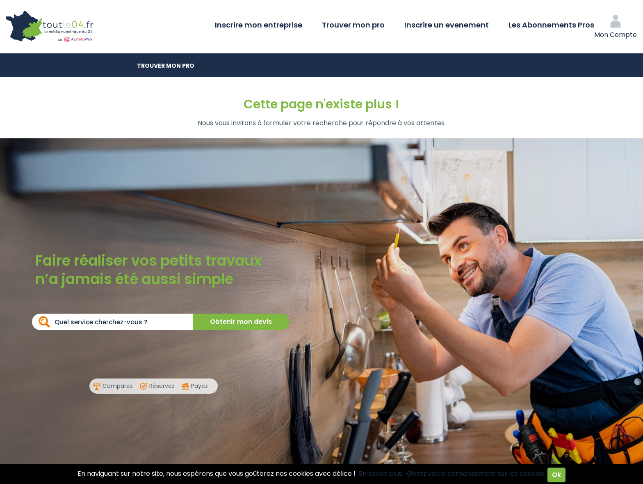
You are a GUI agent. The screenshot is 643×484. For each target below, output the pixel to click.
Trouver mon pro (353, 25)
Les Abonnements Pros (551, 25)
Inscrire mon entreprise (258, 25)
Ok (556, 474)
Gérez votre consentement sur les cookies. (476, 473)
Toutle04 (82, 26)
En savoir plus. (381, 473)
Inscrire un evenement (446, 25)
